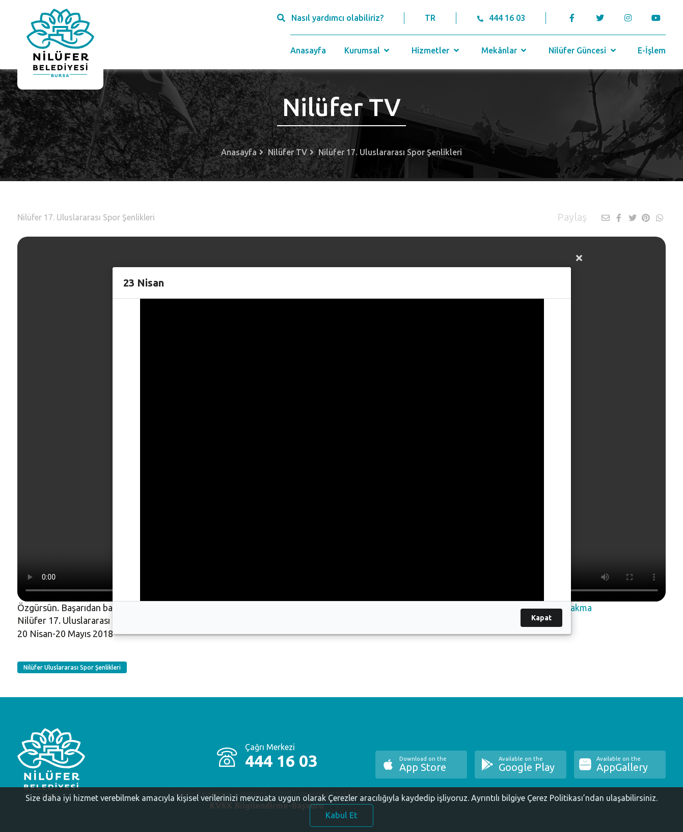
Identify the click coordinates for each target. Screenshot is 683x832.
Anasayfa (308, 50)
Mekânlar (505, 50)
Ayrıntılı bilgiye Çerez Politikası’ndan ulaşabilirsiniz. (564, 802)
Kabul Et (341, 819)
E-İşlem (652, 50)
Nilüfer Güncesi (583, 50)
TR (430, 17)
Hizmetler (436, 50)
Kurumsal (368, 50)
